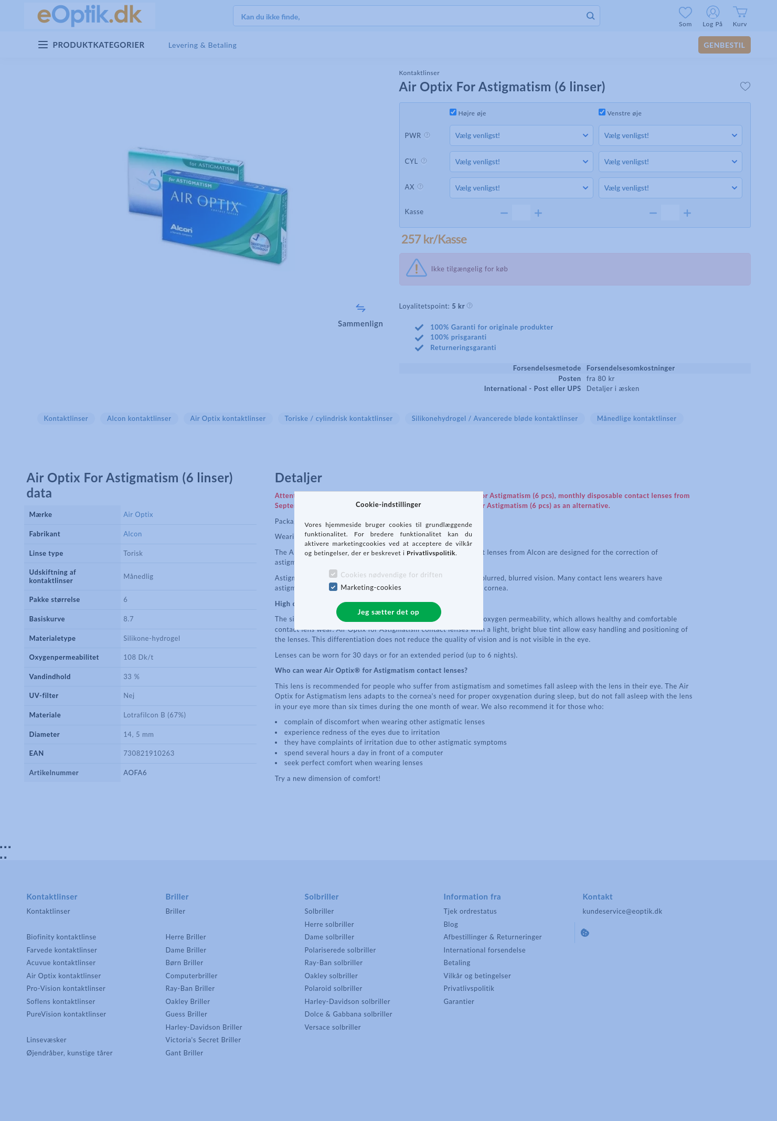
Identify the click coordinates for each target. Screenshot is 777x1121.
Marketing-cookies (370, 587)
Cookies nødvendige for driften (391, 574)
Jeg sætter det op (389, 611)
